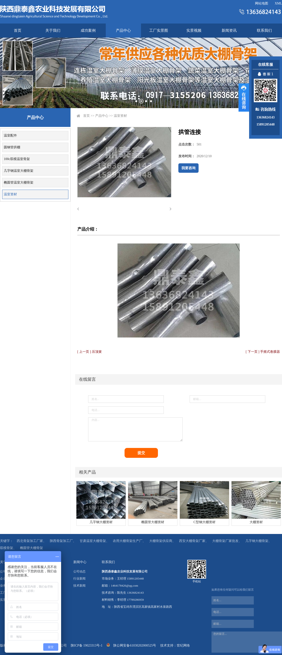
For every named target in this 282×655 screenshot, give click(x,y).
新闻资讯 (229, 30)
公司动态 (79, 571)
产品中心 (123, 30)
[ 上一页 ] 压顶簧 (89, 351)
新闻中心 (79, 562)
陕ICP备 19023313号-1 (86, 645)
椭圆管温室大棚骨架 (18, 182)
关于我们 (52, 30)
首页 (17, 30)
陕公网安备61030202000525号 (134, 645)
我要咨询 (188, 168)
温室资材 (10, 194)
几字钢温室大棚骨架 (18, 171)
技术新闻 (79, 585)
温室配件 (10, 135)
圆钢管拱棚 (12, 147)
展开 (244, 97)
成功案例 (88, 30)
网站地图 (261, 3)
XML (278, 3)
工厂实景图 (158, 30)
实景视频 (193, 30)
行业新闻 (79, 578)
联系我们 (264, 30)
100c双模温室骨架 (17, 159)
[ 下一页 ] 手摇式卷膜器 (263, 351)
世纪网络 (183, 645)
